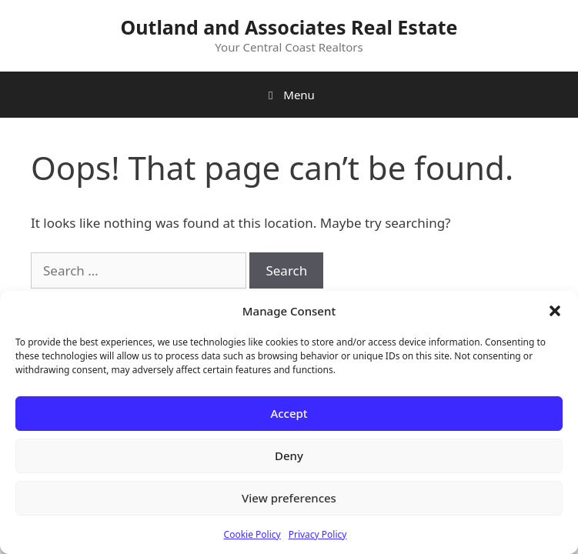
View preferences (289, 498)
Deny (289, 455)
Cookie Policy (252, 534)
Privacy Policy (318, 534)
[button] (555, 311)
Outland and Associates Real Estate (289, 27)
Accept (288, 413)
